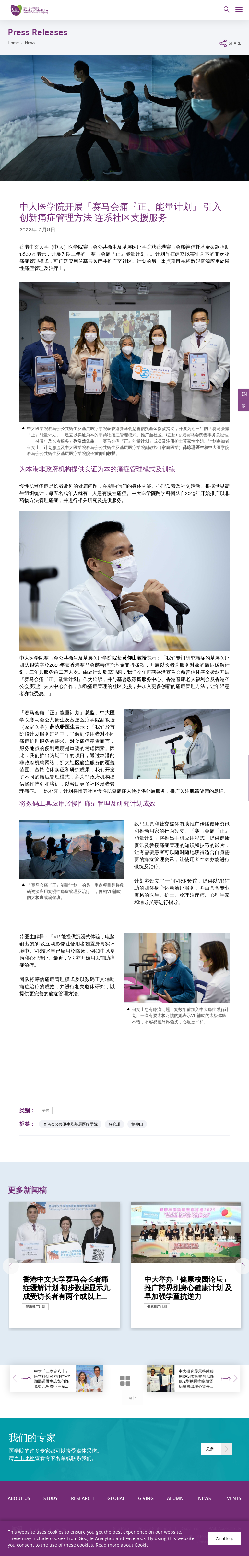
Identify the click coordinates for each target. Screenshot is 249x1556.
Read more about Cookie (122, 1545)
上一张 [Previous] (9, 1266)
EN (244, 395)
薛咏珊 (114, 1124)
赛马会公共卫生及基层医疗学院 (70, 1124)
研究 (45, 1110)
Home (13, 43)
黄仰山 (137, 1124)
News (30, 43)
